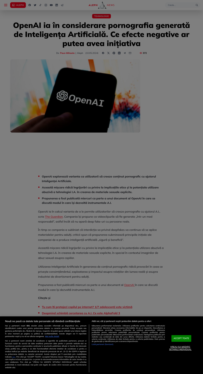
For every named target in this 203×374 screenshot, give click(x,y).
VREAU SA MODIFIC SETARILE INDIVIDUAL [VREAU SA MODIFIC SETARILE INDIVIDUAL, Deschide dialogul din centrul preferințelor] (180, 348)
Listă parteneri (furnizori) (102, 344)
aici (13, 357)
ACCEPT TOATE (181, 338)
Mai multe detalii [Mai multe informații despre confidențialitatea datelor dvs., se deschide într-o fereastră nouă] (52, 336)
